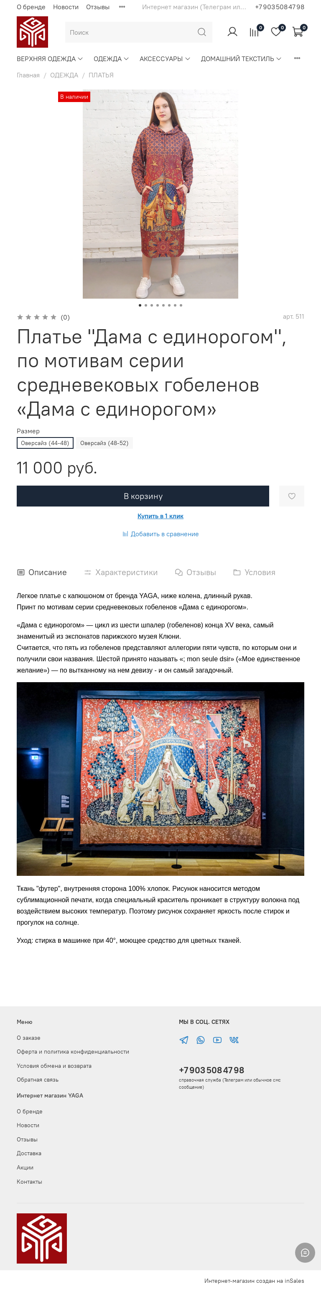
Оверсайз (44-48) (45, 443)
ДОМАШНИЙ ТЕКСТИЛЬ (241, 58)
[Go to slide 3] (151, 305)
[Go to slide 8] (181, 305)
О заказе (29, 1037)
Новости (66, 7)
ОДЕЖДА (112, 58)
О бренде (31, 7)
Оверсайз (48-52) (104, 443)
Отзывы (98, 7)
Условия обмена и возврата (54, 1065)
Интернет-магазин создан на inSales (254, 1280)
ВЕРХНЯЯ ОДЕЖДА (50, 58)
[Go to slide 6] (169, 305)
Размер (28, 431)
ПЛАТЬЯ (101, 75)
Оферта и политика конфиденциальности (73, 1051)
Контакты (29, 1181)
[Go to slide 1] (140, 305)
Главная (28, 75)
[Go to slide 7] (175, 305)
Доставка (29, 1153)
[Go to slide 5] (163, 305)
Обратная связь (38, 1079)
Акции (25, 1167)
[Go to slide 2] (146, 305)
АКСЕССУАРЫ (165, 58)
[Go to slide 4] (157, 305)
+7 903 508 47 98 (211, 1070)
